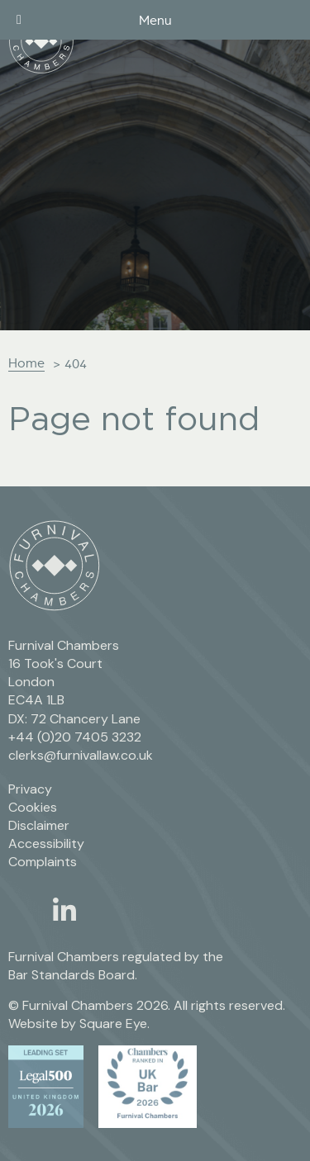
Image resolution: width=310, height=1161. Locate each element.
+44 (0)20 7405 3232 (74, 737)
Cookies (32, 807)
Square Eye (113, 1023)
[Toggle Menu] (19, 20)
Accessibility (46, 843)
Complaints (42, 861)
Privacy (30, 789)
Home (26, 363)
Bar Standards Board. (72, 974)
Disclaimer (38, 825)
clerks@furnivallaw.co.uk (80, 755)
